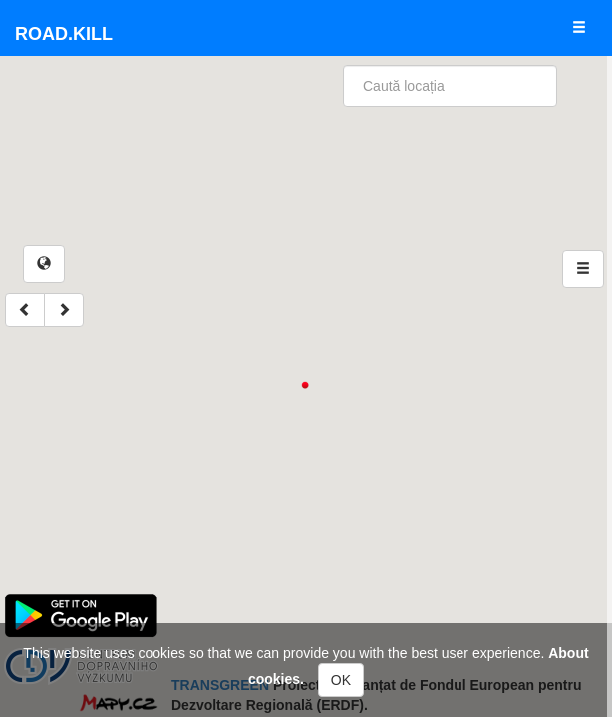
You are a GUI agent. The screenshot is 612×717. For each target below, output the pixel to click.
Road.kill (64, 34)
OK (341, 680)
